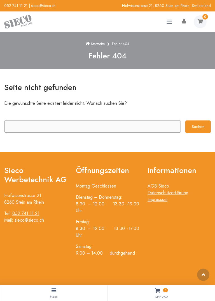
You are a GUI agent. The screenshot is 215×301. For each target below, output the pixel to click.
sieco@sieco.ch (43, 5)
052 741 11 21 (16, 5)
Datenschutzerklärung (168, 192)
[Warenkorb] (200, 21)
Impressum (157, 199)
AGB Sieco (158, 186)
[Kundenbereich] (183, 21)
